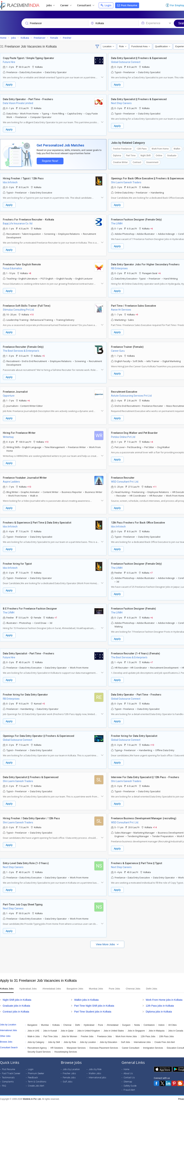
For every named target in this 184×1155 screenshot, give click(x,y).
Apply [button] (9, 84)
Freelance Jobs (104, 1030)
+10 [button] (32, 312)
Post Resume (127, 5)
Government (152, 162)
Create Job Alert (36, 1079)
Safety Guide (130, 1079)
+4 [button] (151, 439)
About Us (128, 1067)
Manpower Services (76, 1042)
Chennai (67, 1019)
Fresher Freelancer (122, 148)
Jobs (50, 5)
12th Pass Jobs (148, 1030)
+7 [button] (151, 569)
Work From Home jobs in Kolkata (164, 993)
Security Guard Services (39, 1046)
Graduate (171, 155)
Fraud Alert (129, 1083)
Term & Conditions (37, 1075)
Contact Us (129, 1071)
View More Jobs (106, 938)
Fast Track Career (11, 1067)
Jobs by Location (88, 1036)
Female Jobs (69, 1071)
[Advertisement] (91, 952)
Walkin (177, 148)
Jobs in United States (114, 1024)
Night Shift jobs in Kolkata (17, 993)
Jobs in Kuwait (50, 1024)
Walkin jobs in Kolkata (86, 993)
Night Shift (146, 155)
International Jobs (142, 1036)
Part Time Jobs (50, 1030)
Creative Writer (120, 162)
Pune (100, 1019)
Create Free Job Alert (164, 1036)
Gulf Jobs (125, 1036)
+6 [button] (151, 227)
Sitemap (128, 1075)
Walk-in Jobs (34, 1030)
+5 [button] (43, 353)
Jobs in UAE (33, 1024)
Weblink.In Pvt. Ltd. (32, 1093)
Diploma (117, 155)
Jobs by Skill (54, 1036)
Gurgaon (126, 1019)
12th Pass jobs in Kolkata (160, 999)
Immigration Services (153, 1042)
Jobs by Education (108, 1036)
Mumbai (45, 1019)
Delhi (77, 1019)
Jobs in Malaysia (157, 1024)
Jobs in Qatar (67, 1024)
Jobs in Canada (175, 1024)
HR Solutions (56, 1042)
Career (66, 5)
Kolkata (56, 1019)
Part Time (131, 155)
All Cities (172, 1019)
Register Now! (49, 160)
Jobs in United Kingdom (88, 1024)
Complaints (8, 1075)
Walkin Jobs (95, 1067)
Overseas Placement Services (103, 1042)
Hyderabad (89, 1019)
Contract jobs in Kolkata (16, 1005)
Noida (137, 1019)
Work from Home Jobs (126, 1030)
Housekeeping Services (65, 1046)
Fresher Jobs (87, 1030)
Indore (161, 1019)
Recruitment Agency (37, 1042)
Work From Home (160, 148)
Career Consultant (130, 1042)
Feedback (33, 1071)
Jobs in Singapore (136, 1024)
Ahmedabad (112, 1019)
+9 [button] (137, 312)
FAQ (4, 1079)
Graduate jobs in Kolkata (16, 999)
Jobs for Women (69, 1030)
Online (159, 155)
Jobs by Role (70, 1036)
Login (106, 5)
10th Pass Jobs (166, 1030)
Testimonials (8, 1071)
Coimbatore (149, 1019)
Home (126, 1063)
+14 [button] (155, 822)
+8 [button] (30, 272)
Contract (137, 162)
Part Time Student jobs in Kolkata (92, 1005)
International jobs (97, 1071)
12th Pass (142, 148)
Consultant (85, 5)
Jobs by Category (36, 1036)
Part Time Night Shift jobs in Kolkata (94, 999)
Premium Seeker (36, 1067)
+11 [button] (155, 483)
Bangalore (32, 1019)
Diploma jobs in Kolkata (159, 1005)
